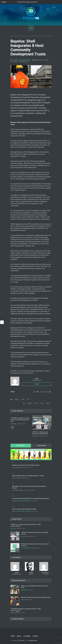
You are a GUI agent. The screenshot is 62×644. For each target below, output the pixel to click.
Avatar (31, 572)
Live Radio (26, 636)
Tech (25, 511)
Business (16, 60)
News (24, 60)
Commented (41, 445)
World (28, 511)
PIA (28, 399)
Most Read (21, 445)
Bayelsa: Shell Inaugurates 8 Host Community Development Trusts (28, 47)
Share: (12, 391)
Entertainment (15, 490)
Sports (24, 490)
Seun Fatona (45, 572)
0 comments (24, 61)
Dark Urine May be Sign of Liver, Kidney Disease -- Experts (28, 475)
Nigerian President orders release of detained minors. (36, 597)
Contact (35, 636)
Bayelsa (17, 399)
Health (13, 478)
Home (12, 636)
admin (46, 60)
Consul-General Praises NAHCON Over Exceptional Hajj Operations (30, 498)
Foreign (19, 500)
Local (20, 60)
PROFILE (36, 384)
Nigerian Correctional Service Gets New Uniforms (26, 465)
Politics (29, 60)
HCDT (22, 399)
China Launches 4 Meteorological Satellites (24, 509)
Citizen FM (22, 640)
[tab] (20, 446)
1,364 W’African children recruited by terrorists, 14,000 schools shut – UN (27, 2)
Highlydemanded (33, 640)
